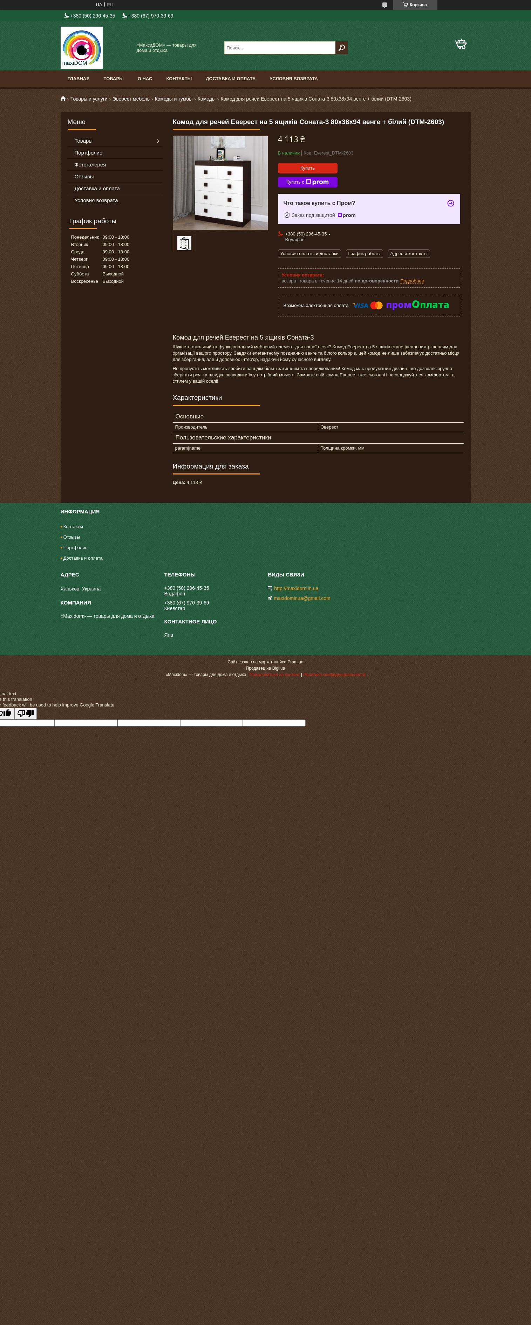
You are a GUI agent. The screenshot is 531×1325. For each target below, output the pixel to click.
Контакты (179, 78)
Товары (114, 78)
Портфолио (89, 153)
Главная (79, 78)
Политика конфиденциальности (334, 674)
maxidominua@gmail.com (302, 598)
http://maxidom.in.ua (296, 588)
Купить (307, 168)
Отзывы (84, 176)
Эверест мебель (131, 99)
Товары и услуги (89, 99)
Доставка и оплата (231, 78)
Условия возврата (294, 78)
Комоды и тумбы (173, 99)
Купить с (307, 182)
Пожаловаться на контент (275, 674)
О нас (145, 78)
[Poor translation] (25, 713)
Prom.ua (295, 662)
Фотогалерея (90, 165)
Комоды (207, 99)
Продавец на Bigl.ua (265, 668)
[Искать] (341, 47)
